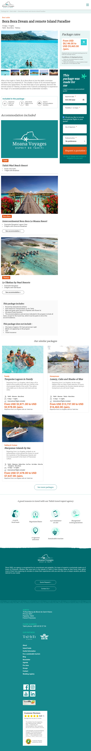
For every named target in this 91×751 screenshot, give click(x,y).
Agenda (25, 662)
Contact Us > (45, 589)
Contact (25, 671)
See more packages (46, 487)
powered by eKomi (37, 741)
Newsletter (26, 660)
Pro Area (26, 665)
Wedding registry (28, 674)
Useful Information (29, 651)
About (25, 645)
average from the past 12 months (32, 718)
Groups (25, 668)
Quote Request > (45, 582)
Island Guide (27, 648)
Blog (24, 657)
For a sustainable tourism (31, 654)
